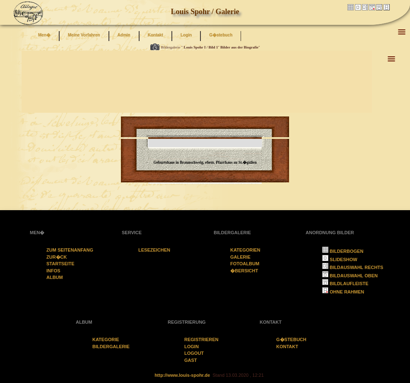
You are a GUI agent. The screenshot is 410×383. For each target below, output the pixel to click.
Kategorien (245, 249)
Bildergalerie (111, 346)
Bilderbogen (342, 251)
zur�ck (56, 257)
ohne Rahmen (343, 291)
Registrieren (201, 339)
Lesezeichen (154, 249)
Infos (53, 270)
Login (186, 35)
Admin (124, 35)
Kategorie (105, 339)
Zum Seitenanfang (69, 249)
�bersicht (244, 270)
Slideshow (339, 259)
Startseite (60, 263)
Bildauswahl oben (350, 275)
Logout (194, 353)
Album (54, 277)
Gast (190, 360)
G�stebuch (220, 35)
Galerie (240, 257)
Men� (44, 35)
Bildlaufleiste (345, 283)
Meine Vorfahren (84, 35)
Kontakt (155, 35)
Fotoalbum (244, 263)
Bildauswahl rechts (352, 267)
